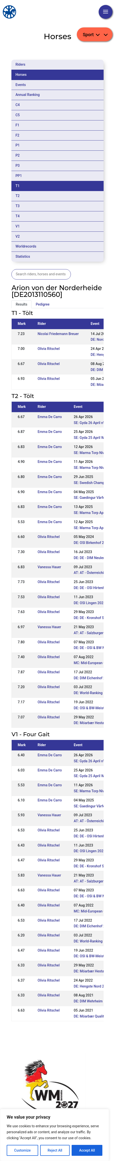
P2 (17, 155)
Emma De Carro (50, 417)
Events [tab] (20, 85)
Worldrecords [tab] (25, 246)
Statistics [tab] (22, 256)
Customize (22, 1150)
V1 (17, 226)
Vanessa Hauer (49, 567)
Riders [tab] (20, 64)
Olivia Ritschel (49, 349)
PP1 (18, 176)
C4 (17, 105)
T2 (17, 196)
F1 (17, 125)
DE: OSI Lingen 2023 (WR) (94, 603)
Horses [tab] (21, 75)
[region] (54, 1135)
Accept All (87, 1150)
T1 (17, 186)
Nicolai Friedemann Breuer (58, 334)
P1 (17, 145)
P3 (17, 166)
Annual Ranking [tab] (27, 95)
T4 (17, 216)
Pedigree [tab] (43, 304)
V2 (17, 236)
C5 (17, 115)
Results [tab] (21, 304)
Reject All (55, 1150)
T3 (17, 206)
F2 (17, 135)
